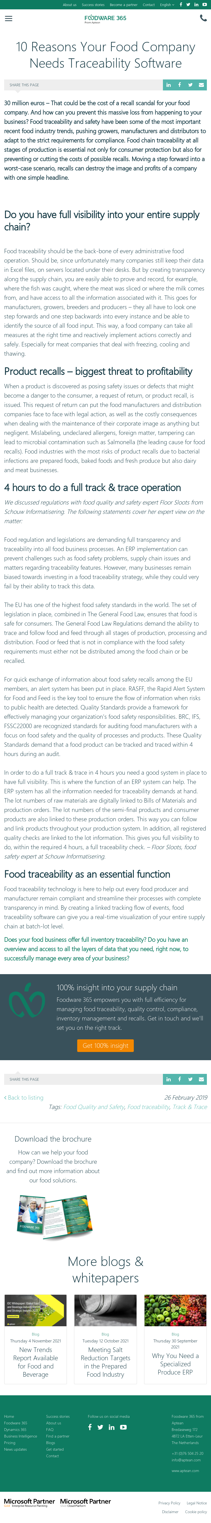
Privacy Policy (169, 1503)
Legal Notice (197, 1503)
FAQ (50, 1429)
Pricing (9, 1443)
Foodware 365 (15, 1423)
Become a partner (123, 5)
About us (69, 5)
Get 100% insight (105, 1045)
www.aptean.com (185, 1470)
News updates (15, 1449)
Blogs (50, 1443)
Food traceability (148, 1106)
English (167, 5)
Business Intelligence (20, 1436)
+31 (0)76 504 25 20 (187, 1453)
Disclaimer (170, 1512)
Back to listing (23, 1097)
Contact (149, 5)
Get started (55, 1449)
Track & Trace (189, 1106)
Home (9, 1416)
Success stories (93, 5)
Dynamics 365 (15, 1429)
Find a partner (58, 1436)
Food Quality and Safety (93, 1106)
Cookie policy (196, 1512)
